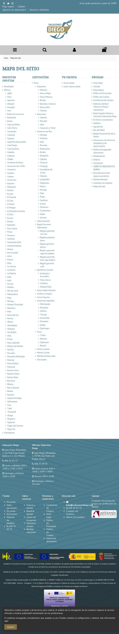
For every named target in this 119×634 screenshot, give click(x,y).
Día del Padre (99, 130)
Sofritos (43, 311)
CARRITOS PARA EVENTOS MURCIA (104, 168)
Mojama (43, 90)
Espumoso (44, 342)
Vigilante (11, 422)
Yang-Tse (11, 429)
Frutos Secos (45, 280)
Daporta (10, 183)
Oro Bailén (11, 332)
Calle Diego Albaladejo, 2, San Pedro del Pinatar (14, 451)
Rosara (10, 391)
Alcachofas (44, 318)
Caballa (43, 110)
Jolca (9, 256)
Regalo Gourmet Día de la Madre (104, 135)
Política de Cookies (101, 97)
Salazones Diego (14, 398)
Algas (42, 214)
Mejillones (44, 183)
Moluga (10, 301)
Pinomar (10, 360)
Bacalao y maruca (48, 104)
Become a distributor (39, 9)
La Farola (11, 270)
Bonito (43, 100)
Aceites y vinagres (44, 293)
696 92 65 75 (11, 460)
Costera (10, 176)
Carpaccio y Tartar (48, 128)
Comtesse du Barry (15, 162)
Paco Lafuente (13, 342)
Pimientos (44, 321)
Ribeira (10, 384)
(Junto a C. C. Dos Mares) (13, 455)
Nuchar (10, 318)
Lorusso (10, 284)
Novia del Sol (13, 315)
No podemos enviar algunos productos (101, 174)
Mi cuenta (11, 502)
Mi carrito (11, 511)
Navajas (43, 189)
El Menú (10, 204)
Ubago (10, 415)
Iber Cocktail (12, 252)
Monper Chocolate (15, 304)
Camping (11, 135)
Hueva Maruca (46, 97)
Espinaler (11, 225)
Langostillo (45, 179)
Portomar (11, 367)
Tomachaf (11, 412)
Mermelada (45, 304)
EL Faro (10, 200)
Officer (10, 322)
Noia (9, 311)
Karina (10, 259)
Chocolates (41, 359)
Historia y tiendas (30, 507)
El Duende (11, 197)
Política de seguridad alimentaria (102, 151)
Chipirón (43, 176)
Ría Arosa (11, 380)
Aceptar (10, 626)
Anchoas (43, 138)
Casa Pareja (12, 145)
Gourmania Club (14, 242)
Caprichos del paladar (16, 142)
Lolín (9, 280)
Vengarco (11, 419)
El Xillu (10, 214)
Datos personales (12, 507)
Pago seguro (8, 6)
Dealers (96, 159)
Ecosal (10, 194)
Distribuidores (99, 156)
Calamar (43, 162)
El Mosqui (11, 207)
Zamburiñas (45, 210)
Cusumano (11, 180)
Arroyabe (11, 107)
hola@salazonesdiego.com (79, 505)
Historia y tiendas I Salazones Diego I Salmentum (101, 107)
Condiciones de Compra (103, 100)
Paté (42, 193)
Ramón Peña (12, 377)
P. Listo (10, 339)
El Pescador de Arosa (16, 211)
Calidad (21, 6)
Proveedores (9, 432)
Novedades (9, 86)
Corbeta (10, 173)
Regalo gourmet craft (47, 265)
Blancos (43, 338)
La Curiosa (11, 266)
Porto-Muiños (12, 363)
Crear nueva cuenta (72, 86)
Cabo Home (12, 128)
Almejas (43, 135)
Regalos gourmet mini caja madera (47, 258)
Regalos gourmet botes (47, 239)
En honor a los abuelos (103, 119)
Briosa (10, 121)
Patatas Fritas (45, 286)
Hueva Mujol (45, 93)
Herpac (10, 249)
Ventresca (44, 207)
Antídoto (97, 123)
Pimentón (44, 307)
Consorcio (11, 169)
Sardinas (43, 200)
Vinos (39, 332)
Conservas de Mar (44, 131)
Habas (42, 325)
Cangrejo (44, 166)
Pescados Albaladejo (16, 356)
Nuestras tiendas (100, 179)
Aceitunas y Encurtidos (45, 275)
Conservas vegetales (45, 300)
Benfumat (11, 117)
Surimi (43, 203)
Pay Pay (10, 349)
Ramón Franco (13, 374)
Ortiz (9, 335)
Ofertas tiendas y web (46, 356)
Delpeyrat (11, 187)
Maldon (10, 287)
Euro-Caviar (12, 228)
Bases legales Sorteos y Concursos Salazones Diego (105, 115)
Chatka (10, 159)
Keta (9, 263)
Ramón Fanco (13, 370)
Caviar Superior (43, 297)
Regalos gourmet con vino (47, 232)
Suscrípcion (98, 163)
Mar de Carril (12, 290)
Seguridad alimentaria (51, 540)
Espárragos (44, 328)
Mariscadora (12, 294)
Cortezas (43, 283)
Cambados (11, 131)
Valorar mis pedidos (75, 517)
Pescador (11, 353)
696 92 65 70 (75, 508)
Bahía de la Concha (15, 114)
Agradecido (98, 126)
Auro (9, 110)
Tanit (9, 408)
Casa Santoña (13, 149)
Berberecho (45, 149)
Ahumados (41, 114)
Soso (9, 405)
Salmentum (12, 401)
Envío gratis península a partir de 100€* (98, 3)
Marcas (7, 90)
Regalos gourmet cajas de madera (47, 252)
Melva (42, 186)
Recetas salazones (31, 531)
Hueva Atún (45, 107)
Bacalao (43, 121)
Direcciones (12, 514)
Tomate (43, 314)
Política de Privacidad (102, 93)
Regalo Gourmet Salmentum (44, 226)
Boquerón (44, 155)
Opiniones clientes (31, 525)
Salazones (41, 86)
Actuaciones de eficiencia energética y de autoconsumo (104, 143)
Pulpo (42, 196)
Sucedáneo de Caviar (46, 171)
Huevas (43, 217)
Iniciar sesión (69, 83)
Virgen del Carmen (15, 425)
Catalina (10, 155)
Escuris (10, 218)
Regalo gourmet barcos (47, 245)
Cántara (10, 138)
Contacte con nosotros (102, 183)
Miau (9, 297)
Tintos (43, 335)
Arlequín (10, 104)
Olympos (11, 329)
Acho (9, 97)
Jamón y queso (43, 349)
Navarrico (11, 308)
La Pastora (11, 273)
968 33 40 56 (40, 463)
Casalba (10, 152)
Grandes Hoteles (14, 245)
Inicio (36, 83)
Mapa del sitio (99, 186)
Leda (9, 277)
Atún (42, 124)
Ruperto (10, 394)
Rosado (43, 345)
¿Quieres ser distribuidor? (14, 9)
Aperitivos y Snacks (45, 270)
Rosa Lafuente (13, 387)
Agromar (11, 100)
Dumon (10, 190)
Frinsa (9, 232)
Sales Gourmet (43, 221)
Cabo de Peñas (13, 124)
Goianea (10, 235)
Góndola (11, 239)
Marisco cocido (43, 352)
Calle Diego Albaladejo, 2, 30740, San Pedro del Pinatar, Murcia (44, 456)
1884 (9, 93)
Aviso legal (98, 83)
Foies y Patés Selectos (46, 290)
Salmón (43, 117)
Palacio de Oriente (15, 346)
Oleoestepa (12, 325)
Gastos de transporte (31, 519)
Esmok (10, 221)
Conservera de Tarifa (16, 166)
